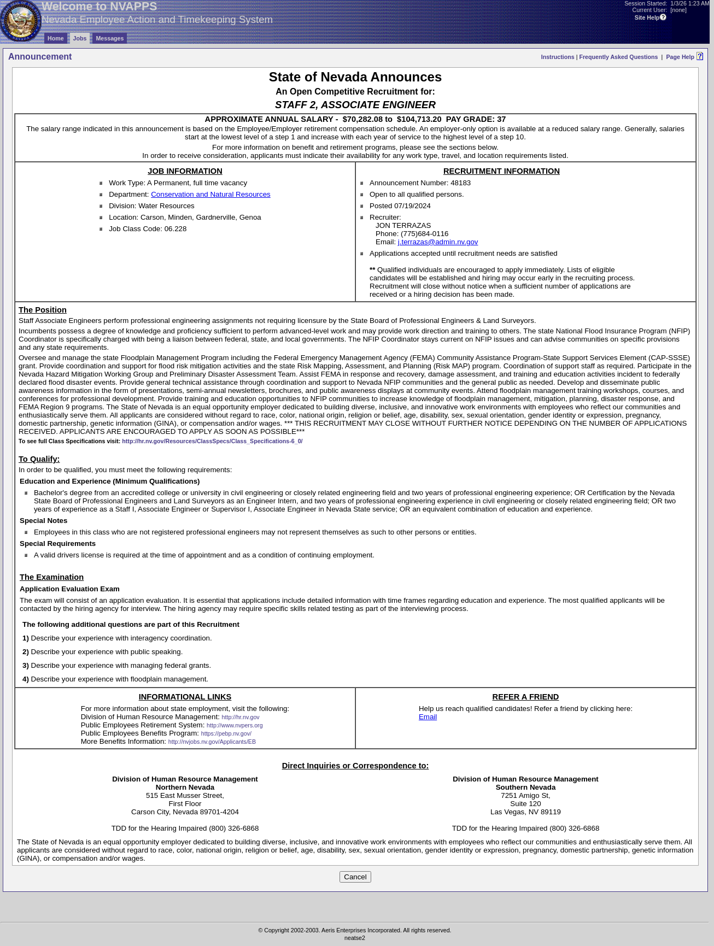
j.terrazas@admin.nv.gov (438, 242)
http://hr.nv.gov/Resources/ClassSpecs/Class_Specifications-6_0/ (212, 441)
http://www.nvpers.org (234, 725)
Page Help (680, 57)
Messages (110, 38)
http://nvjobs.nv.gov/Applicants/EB (212, 741)
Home (56, 38)
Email (428, 717)
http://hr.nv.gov (241, 717)
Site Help (647, 17)
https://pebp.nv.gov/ (226, 733)
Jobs (80, 38)
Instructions (558, 57)
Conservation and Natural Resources (211, 194)
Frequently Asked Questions (618, 57)
